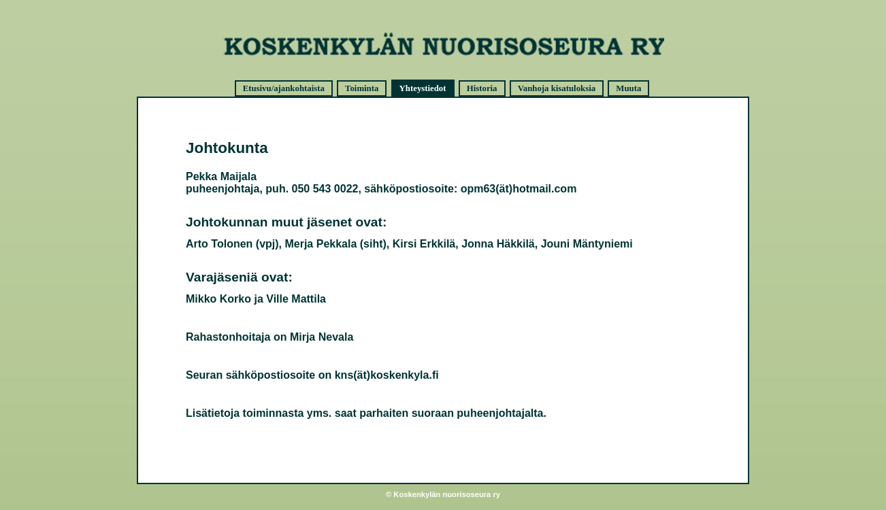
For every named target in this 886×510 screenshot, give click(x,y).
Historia (482, 88)
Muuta (628, 88)
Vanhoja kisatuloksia (556, 88)
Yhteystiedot (422, 88)
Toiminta (361, 88)
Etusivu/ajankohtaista (284, 88)
